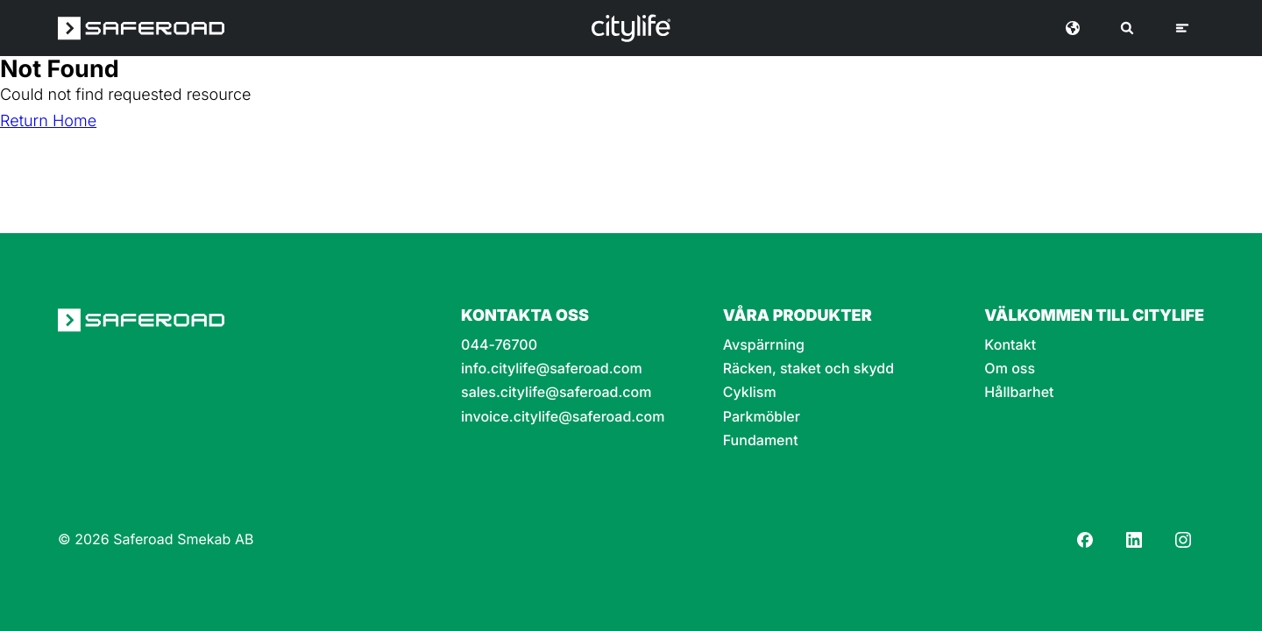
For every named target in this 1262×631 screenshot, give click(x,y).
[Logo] (631, 28)
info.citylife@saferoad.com (551, 368)
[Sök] (1127, 28)
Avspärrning (764, 345)
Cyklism (749, 392)
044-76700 (499, 345)
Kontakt (1010, 345)
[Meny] (1182, 28)
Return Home (48, 121)
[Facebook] (1085, 540)
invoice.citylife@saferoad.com (562, 416)
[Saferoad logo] (141, 28)
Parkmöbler (761, 416)
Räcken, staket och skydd (808, 368)
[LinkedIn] (1134, 540)
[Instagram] (1183, 540)
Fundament (760, 440)
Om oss (1009, 368)
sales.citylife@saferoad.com (556, 392)
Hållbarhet (1018, 392)
